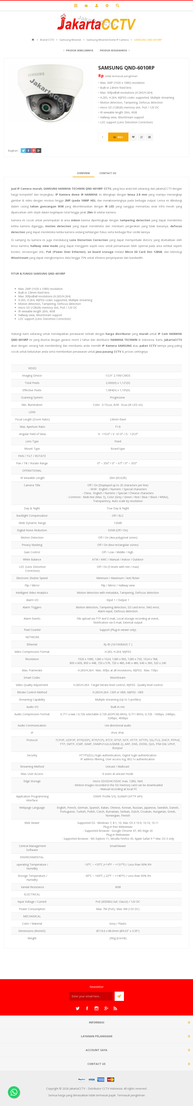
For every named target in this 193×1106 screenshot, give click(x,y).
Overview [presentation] (83, 173)
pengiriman (131, 76)
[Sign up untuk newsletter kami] (91, 996)
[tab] (83, 173)
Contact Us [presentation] (107, 173)
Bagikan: (13, 150)
